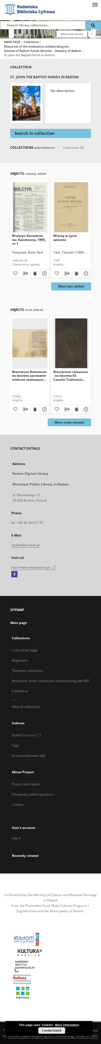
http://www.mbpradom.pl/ (33, 567)
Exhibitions (20, 691)
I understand (51, 1030)
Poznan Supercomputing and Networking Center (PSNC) (53, 1036)
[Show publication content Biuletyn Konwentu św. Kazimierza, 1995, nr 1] (35, 273)
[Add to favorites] (15, 273)
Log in (16, 838)
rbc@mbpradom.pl (25, 545)
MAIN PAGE (12, 42)
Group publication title (29, 755)
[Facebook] (14, 574)
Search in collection (35, 133)
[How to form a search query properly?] (91, 34)
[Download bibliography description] (25, 273)
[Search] (93, 25)
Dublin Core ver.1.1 (26, 735)
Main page (18, 622)
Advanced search (72, 34)
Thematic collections (27, 670)
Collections (31, 42)
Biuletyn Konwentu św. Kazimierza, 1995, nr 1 (29, 239)
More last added (71, 286)
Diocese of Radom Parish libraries (28, 51)
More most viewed (69, 422)
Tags (15, 745)
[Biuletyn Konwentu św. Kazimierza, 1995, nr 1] (30, 207)
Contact (18, 804)
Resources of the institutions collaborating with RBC (41, 46)
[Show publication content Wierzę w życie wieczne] (76, 273)
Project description (26, 784)
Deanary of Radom (68, 51)
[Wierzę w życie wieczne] (71, 207)
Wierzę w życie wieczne (65, 237)
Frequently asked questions (33, 794)
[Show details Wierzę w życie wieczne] (85, 273)
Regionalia (20, 660)
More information (67, 1025)
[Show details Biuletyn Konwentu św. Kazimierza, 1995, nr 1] (44, 273)
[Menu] (95, 4)
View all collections (26, 706)
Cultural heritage (25, 650)
